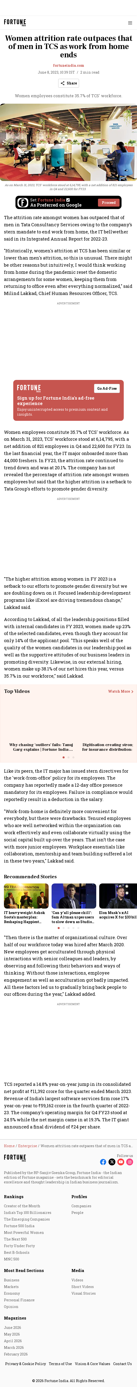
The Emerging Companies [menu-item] (27, 1219)
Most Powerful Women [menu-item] (24, 1232)
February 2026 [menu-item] (16, 1354)
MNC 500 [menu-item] (11, 1259)
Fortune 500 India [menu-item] (19, 1226)
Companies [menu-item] (81, 1206)
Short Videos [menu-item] (82, 1286)
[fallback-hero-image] (26, 896)
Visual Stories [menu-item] (83, 1293)
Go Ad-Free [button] (107, 388)
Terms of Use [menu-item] (60, 1363)
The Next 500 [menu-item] (15, 1239)
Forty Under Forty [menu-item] (19, 1245)
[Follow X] (112, 1162)
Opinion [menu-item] (11, 1306)
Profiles (79, 1196)
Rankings (14, 1196)
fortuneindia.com (68, 65)
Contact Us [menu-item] (122, 1363)
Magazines (15, 1318)
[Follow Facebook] (103, 1162)
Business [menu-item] (11, 1280)
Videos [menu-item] (77, 1280)
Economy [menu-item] (12, 1293)
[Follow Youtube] (120, 1162)
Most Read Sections (24, 1270)
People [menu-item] (77, 1212)
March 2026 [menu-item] (14, 1347)
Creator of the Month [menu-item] (22, 1206)
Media (77, 1270)
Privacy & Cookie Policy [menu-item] (25, 1363)
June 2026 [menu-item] (12, 1327)
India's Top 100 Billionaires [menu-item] (27, 1212)
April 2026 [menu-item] (13, 1340)
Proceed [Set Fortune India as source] (109, 202)
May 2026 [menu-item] (12, 1334)
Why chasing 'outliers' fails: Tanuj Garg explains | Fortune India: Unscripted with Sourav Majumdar (41, 749)
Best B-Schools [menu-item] (16, 1252)
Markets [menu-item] (11, 1286)
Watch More (119, 691)
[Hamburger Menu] (130, 22)
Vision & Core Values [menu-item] (92, 1363)
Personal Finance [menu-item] (19, 1300)
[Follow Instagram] (129, 1162)
